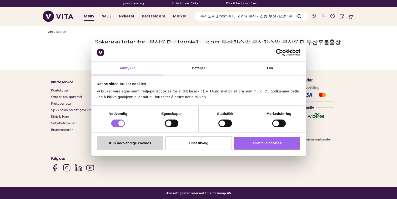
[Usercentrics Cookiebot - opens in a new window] (279, 52)
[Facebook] (55, 168)
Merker (180, 16)
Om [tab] (270, 68)
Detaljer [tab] (198, 68)
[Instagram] (67, 168)
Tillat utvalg (198, 143)
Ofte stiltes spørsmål (66, 97)
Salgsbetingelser (63, 123)
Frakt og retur (61, 103)
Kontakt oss (60, 90)
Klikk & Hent (60, 116)
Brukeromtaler (62, 130)
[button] (299, 16)
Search (61, 31)
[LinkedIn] (78, 168)
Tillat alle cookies (267, 143)
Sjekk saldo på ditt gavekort (72, 110)
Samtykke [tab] (127, 68)
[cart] (351, 16)
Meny (89, 16)
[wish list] (332, 16)
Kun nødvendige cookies (130, 143)
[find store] (314, 16)
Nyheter (127, 16)
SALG (106, 16)
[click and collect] (342, 16)
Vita (50, 31)
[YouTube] (90, 168)
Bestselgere (154, 16)
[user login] (323, 16)
